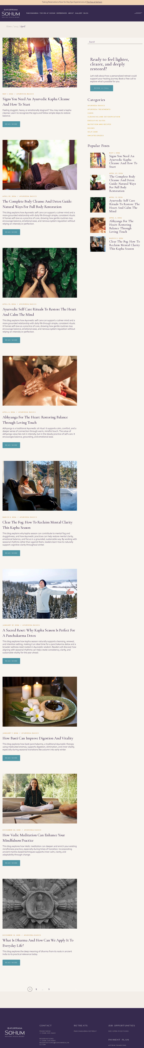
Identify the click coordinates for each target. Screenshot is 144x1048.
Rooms (91, 128)
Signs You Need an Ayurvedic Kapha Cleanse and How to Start (123, 161)
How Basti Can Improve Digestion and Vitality (38, 738)
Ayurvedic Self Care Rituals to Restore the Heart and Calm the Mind (124, 206)
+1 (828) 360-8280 (48, 1040)
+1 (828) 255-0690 (48, 1033)
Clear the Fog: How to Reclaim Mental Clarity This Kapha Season (124, 245)
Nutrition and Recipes (99, 124)
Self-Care (93, 132)
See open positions (118, 1031)
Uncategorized (96, 135)
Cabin (90, 113)
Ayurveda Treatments (99, 109)
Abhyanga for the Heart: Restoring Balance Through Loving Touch (121, 226)
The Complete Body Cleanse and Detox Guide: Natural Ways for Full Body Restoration (122, 184)
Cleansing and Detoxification (104, 117)
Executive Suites (96, 121)
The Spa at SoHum (94, 2)
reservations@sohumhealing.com (54, 1043)
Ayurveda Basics (25, 94)
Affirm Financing (117, 1045)
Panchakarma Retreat (85, 1031)
